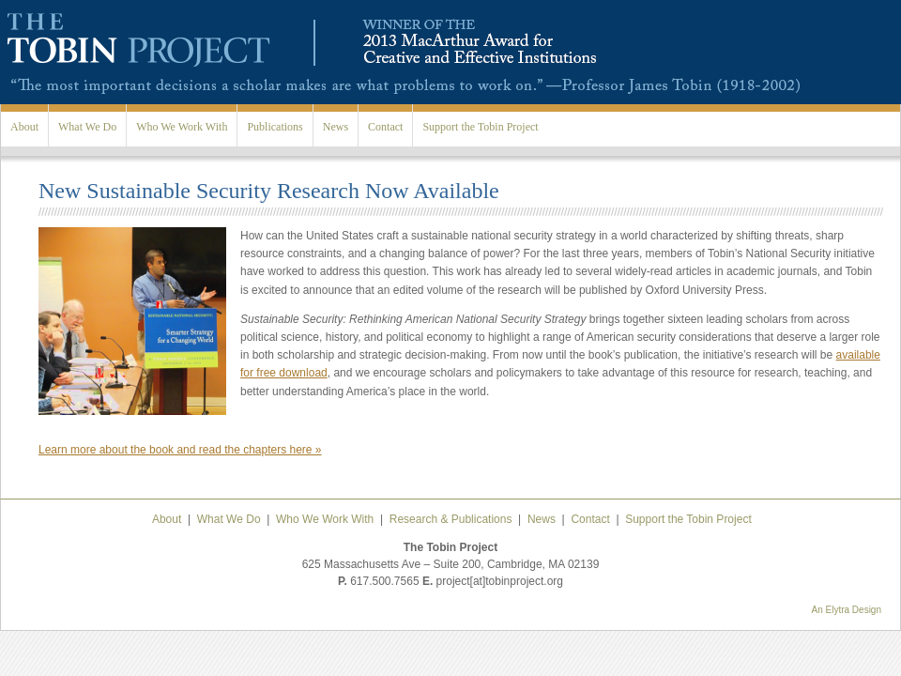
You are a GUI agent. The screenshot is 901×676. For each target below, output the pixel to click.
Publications (274, 126)
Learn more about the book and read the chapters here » (180, 449)
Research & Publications (450, 519)
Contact (385, 126)
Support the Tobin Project (480, 126)
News (335, 126)
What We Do (87, 126)
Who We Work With (181, 126)
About (24, 126)
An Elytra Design (846, 610)
